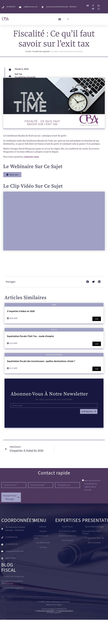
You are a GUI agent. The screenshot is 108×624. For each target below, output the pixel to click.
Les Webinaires (43, 543)
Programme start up (94, 538)
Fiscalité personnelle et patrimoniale (13, 582)
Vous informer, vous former (91, 532)
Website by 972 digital (54, 605)
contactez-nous (31, 156)
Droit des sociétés (67, 531)
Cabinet (43, 526)
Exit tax (18, 74)
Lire (96, 319)
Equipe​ (43, 531)
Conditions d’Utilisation (65, 611)
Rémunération (94, 543)
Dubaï (54, 305)
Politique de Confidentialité (45, 611)
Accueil (28, 51)
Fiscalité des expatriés (41, 51)
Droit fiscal (67, 526)
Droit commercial (67, 536)
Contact (43, 547)
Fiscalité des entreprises (13, 576)
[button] (59, 19)
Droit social (67, 540)
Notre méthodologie (94, 526)
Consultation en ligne (41, 537)
